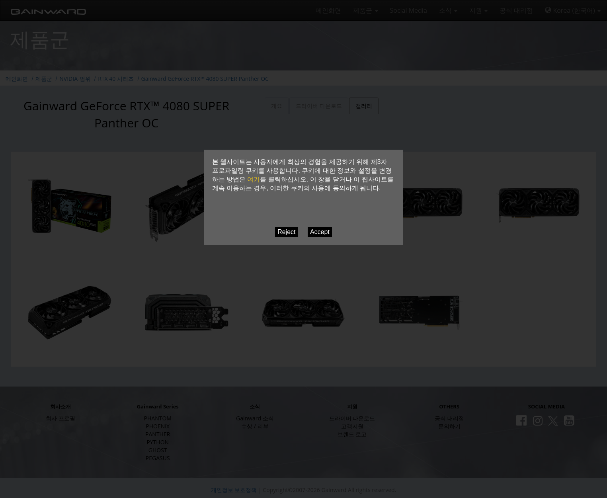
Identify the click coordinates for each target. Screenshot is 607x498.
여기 (253, 179)
